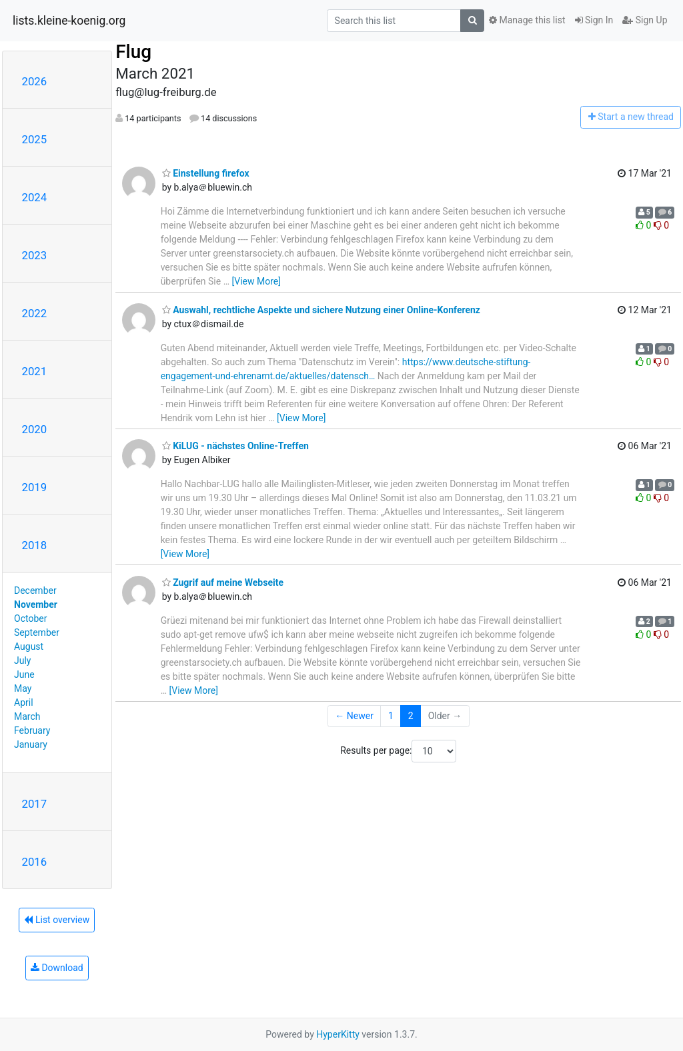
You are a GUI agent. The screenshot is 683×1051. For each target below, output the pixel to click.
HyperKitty (338, 1034)
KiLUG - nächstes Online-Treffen (235, 446)
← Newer (354, 715)
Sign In (594, 20)
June (24, 674)
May (22, 688)
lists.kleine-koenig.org (69, 20)
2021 (34, 371)
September (36, 632)
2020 (34, 429)
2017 (34, 803)
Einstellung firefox (205, 173)
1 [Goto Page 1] (391, 715)
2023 (34, 255)
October (30, 618)
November (35, 604)
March (27, 716)
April (23, 702)
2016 (34, 861)
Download (57, 967)
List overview (56, 919)
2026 (34, 81)
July (22, 660)
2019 (34, 487)
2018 (34, 545)
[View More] (256, 281)
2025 (34, 139)
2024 (34, 197)
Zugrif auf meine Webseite (222, 582)
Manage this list (527, 20)
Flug (133, 52)
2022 (34, 313)
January (30, 744)
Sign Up (644, 20)
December (35, 590)
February (32, 730)
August (28, 646)
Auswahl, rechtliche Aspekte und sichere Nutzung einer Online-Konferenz (321, 310)
